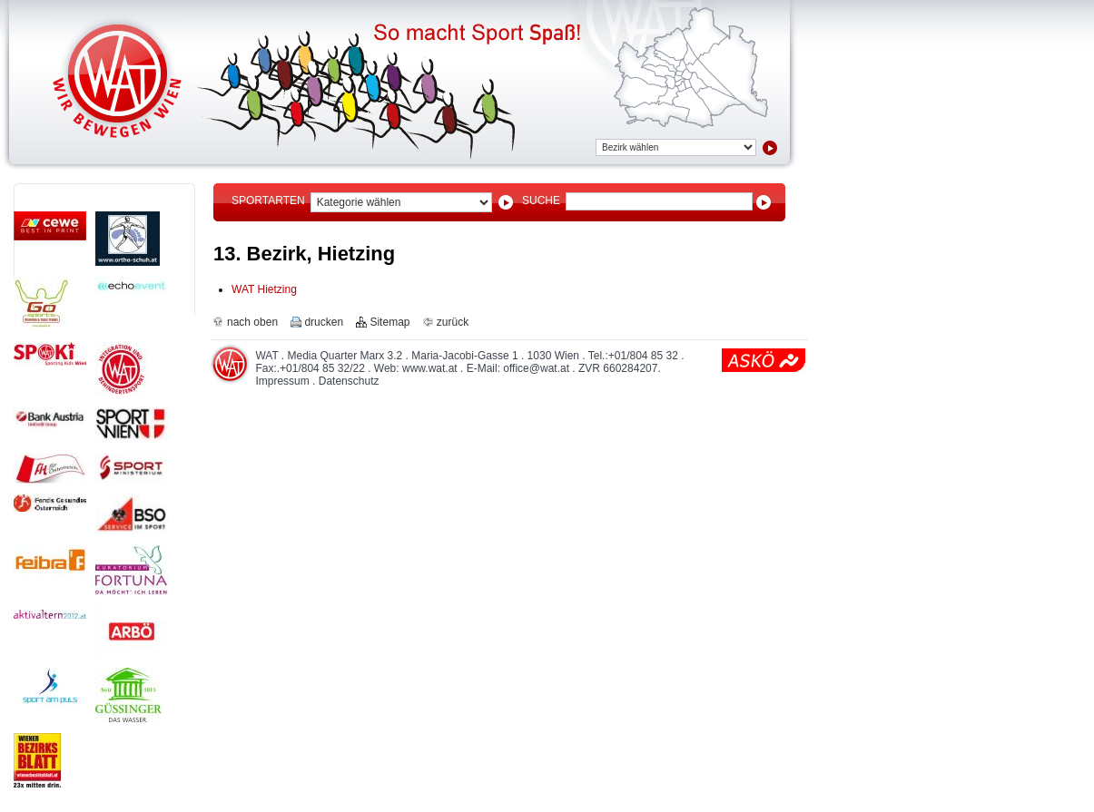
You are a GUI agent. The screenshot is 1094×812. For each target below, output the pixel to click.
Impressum (282, 381)
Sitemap (389, 322)
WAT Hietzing (264, 289)
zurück (452, 322)
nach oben (252, 322)
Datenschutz (349, 381)
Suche (541, 200)
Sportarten (268, 200)
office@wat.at (536, 368)
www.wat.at (430, 368)
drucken (323, 322)
